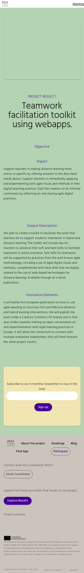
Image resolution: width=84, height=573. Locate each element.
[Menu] (78, 4)
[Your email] (42, 395)
